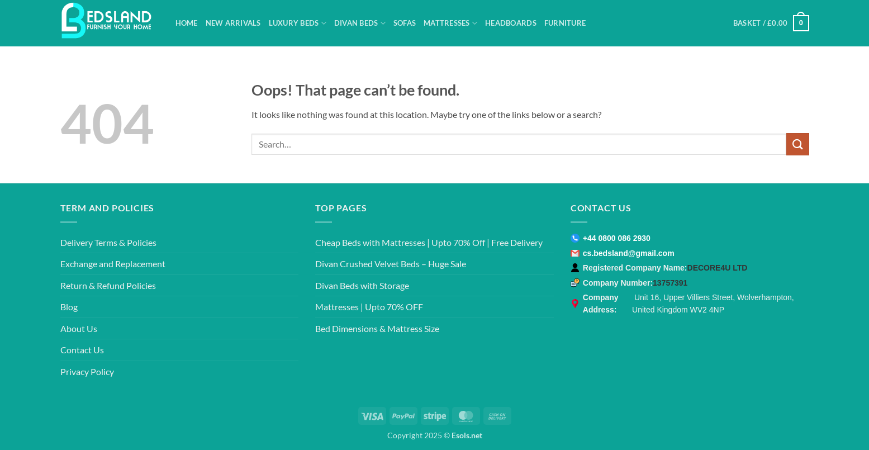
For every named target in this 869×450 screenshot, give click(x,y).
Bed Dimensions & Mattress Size (377, 328)
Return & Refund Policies (108, 285)
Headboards (510, 22)
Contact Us (82, 349)
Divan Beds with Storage (362, 285)
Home (186, 22)
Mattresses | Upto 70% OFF (369, 306)
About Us (78, 328)
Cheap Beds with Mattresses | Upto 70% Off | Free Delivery (429, 242)
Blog (69, 306)
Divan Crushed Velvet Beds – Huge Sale (390, 263)
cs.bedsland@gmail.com (629, 253)
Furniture (565, 22)
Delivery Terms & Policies (108, 242)
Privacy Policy (87, 371)
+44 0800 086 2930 (616, 238)
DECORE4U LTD (717, 267)
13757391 (670, 282)
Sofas (404, 22)
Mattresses (450, 23)
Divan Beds (360, 23)
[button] (771, 23)
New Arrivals (233, 22)
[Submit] (797, 144)
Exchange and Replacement (112, 263)
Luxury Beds (297, 23)
